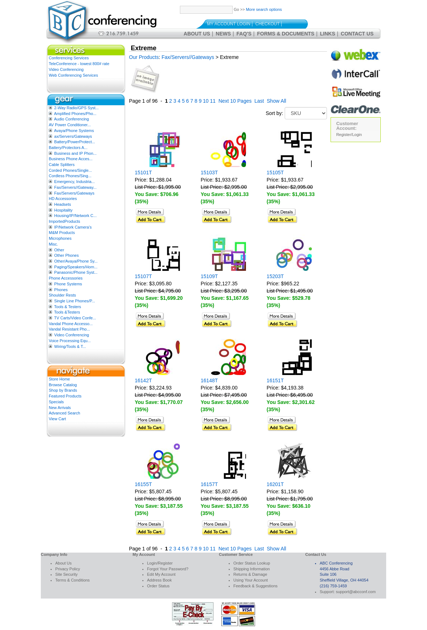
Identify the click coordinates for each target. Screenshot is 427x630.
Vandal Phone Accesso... (71, 324)
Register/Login (349, 134)
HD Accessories (63, 198)
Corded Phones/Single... (70, 170)
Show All (276, 101)
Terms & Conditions (72, 580)
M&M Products (62, 232)
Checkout (267, 23)
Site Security (66, 574)
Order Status (158, 586)
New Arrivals (60, 407)
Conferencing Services (69, 58)
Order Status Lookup (251, 563)
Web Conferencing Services (73, 75)
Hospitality (63, 210)
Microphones (60, 238)
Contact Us (357, 34)
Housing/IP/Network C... (75, 215)
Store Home (59, 379)
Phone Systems (68, 284)
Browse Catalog (63, 385)
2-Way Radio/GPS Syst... (76, 108)
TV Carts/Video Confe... (75, 318)
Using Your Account (250, 580)
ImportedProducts (64, 221)
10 (206, 101)
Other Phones (66, 255)
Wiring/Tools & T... (70, 346)
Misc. (53, 244)
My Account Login (228, 23)
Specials (56, 402)
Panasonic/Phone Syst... (76, 272)
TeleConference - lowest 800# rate (79, 63)
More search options (264, 9)
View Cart (57, 419)
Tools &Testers (67, 312)
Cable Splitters (62, 164)
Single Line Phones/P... (74, 301)
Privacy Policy (67, 569)
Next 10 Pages (235, 101)
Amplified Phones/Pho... (75, 113)
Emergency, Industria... (74, 181)
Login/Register (160, 563)
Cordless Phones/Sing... (70, 176)
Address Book (159, 580)
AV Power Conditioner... (70, 125)
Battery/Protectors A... (68, 147)
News (223, 34)
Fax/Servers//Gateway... (75, 187)
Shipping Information (251, 569)
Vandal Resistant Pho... (69, 329)
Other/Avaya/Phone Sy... (76, 261)
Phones (61, 290)
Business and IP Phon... (75, 153)
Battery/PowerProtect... (74, 142)
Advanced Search (64, 413)
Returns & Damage (250, 574)
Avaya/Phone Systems (74, 130)
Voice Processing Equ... (70, 341)
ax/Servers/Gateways (73, 136)
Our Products (144, 57)
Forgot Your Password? (167, 569)
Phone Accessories (66, 278)
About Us (197, 34)
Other (59, 250)
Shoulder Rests (62, 295)
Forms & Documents (286, 34)
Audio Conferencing (71, 119)
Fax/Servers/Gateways (74, 193)
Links (327, 34)
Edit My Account (161, 574)
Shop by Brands (63, 390)
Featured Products (65, 396)
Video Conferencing (66, 69)
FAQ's (244, 34)
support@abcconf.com (356, 591)
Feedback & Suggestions (255, 586)
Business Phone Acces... (70, 159)
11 (213, 101)
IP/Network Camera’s (73, 227)
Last (259, 101)
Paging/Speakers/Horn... (76, 267)
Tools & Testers (67, 307)
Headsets (62, 204)
